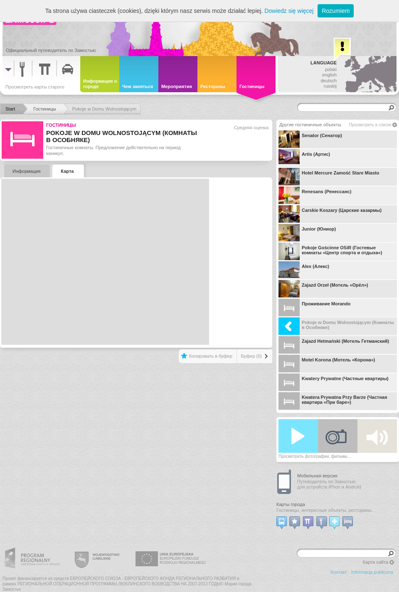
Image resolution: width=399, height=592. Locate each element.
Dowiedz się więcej (288, 10)
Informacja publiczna (372, 572)
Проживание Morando (314, 307)
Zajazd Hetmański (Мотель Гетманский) (333, 345)
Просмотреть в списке (370, 125)
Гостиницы (61, 125)
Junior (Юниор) (307, 232)
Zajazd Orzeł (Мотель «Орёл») (323, 288)
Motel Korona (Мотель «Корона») (326, 363)
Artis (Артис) (304, 158)
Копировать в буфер (210, 356)
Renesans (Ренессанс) (314, 195)
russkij (330, 86)
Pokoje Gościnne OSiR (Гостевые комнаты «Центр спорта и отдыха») (330, 251)
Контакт (339, 572)
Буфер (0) (251, 356)
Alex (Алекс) (303, 270)
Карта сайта (375, 562)
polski (331, 69)
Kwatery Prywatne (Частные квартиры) (333, 382)
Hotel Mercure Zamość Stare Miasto (328, 176)
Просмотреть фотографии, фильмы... (314, 456)
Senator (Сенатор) (310, 139)
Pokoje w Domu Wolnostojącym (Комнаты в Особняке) (336, 326)
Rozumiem (336, 10)
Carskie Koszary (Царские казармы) (330, 214)
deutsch (328, 80)
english (329, 74)
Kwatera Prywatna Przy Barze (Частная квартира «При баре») (332, 401)
